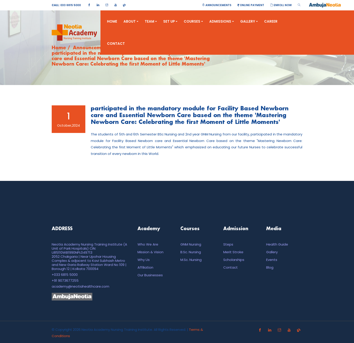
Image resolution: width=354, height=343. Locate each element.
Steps (228, 244)
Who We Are (147, 244)
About (130, 21)
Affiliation (145, 267)
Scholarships (233, 259)
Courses (193, 21)
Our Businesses (150, 275)
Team (151, 21)
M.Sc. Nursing (191, 259)
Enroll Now (281, 5)
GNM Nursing (190, 244)
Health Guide (277, 244)
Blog (269, 267)
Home (112, 21)
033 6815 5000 (66, 5)
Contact (116, 43)
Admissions (221, 21)
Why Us (143, 259)
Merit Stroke (233, 252)
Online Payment (251, 5)
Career (270, 21)
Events (271, 259)
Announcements (216, 5)
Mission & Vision (150, 252)
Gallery (249, 21)
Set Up (170, 21)
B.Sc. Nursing (190, 252)
